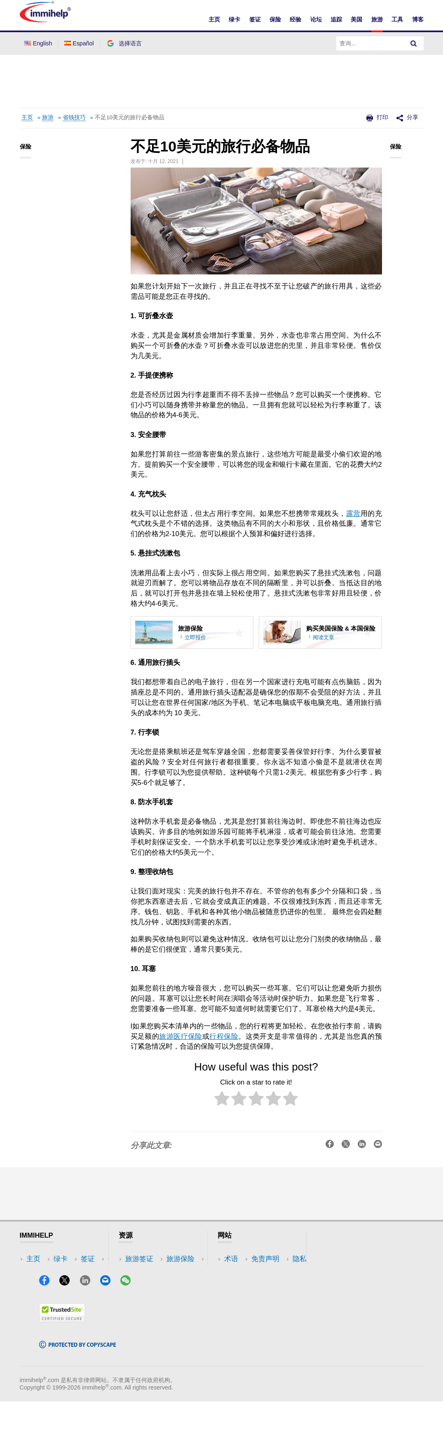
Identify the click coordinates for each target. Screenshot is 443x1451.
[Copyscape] (77, 1395)
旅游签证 (139, 1259)
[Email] (109, 1332)
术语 (231, 1259)
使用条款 (238, 1296)
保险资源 (139, 1308)
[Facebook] (48, 1332)
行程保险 (223, 1036)
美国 (356, 19)
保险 (275, 19)
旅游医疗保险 (180, 1036)
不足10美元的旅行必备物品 (129, 117)
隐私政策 (238, 1284)
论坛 (316, 19)
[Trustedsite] (62, 1369)
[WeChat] (129, 1332)
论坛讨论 (139, 1296)
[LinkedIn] (89, 1332)
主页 (214, 19)
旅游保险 (139, 1271)
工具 (397, 19)
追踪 (336, 19)
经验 (295, 19)
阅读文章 (323, 637)
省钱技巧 (74, 117)
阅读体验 (139, 1284)
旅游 (377, 19)
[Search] (414, 43)
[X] (68, 1332)
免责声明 (238, 1271)
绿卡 (234, 19)
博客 (418, 19)
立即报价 (195, 637)
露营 (353, 514)
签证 (255, 19)
